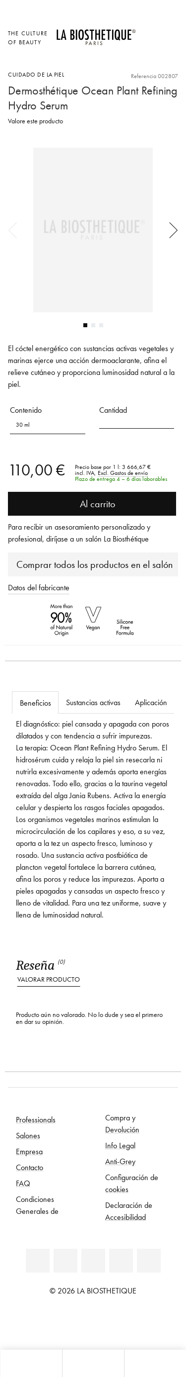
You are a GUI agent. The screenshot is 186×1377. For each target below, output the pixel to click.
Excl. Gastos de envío (123, 473)
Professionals (36, 1119)
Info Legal (120, 1145)
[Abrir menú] (93, 1363)
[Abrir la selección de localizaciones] (148, 32)
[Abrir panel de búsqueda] (155, 1363)
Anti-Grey (120, 1161)
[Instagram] (121, 1261)
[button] (137, 421)
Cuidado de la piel (36, 74)
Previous (16, 230)
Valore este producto (35, 121)
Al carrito (92, 504)
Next (170, 230)
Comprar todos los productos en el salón (94, 564)
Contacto (29, 1167)
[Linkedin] (38, 1261)
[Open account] (148, 45)
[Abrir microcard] (148, 59)
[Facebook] (65, 1261)
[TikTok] (149, 1261)
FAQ (23, 1183)
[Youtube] (93, 1261)
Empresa (29, 1151)
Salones (28, 1135)
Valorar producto (48, 979)
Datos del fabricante (38, 587)
